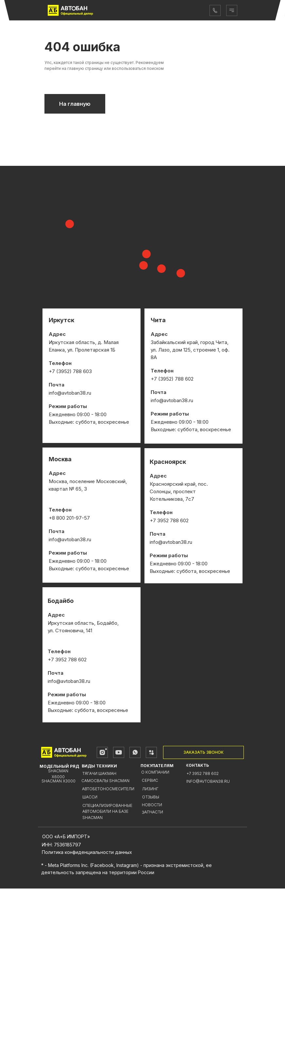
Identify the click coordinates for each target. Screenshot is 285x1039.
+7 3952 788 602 (203, 923)
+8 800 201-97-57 (69, 668)
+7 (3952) (163, 529)
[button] (203, 902)
